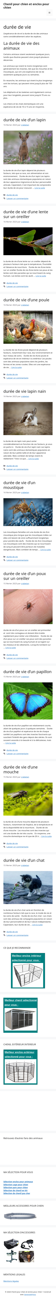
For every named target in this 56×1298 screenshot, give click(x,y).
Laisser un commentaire (17, 198)
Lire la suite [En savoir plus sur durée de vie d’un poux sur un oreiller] (10, 647)
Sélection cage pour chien (15, 1184)
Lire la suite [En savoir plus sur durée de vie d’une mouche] (46, 836)
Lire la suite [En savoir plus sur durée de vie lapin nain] (33, 458)
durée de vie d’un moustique (19, 485)
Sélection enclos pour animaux (18, 1181)
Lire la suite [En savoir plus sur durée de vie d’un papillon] (10, 743)
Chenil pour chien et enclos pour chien (26, 5)
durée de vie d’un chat (24, 860)
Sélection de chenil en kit (15, 1190)
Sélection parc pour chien (15, 1187)
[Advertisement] (22, 1111)
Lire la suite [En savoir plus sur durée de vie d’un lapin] (40, 188)
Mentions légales (11, 1281)
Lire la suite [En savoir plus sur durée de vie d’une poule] (16, 367)
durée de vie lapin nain (24, 391)
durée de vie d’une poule (26, 299)
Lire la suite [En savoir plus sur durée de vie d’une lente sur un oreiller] (41, 276)
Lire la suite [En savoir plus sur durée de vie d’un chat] (37, 924)
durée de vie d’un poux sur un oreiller (24, 576)
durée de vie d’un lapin (24, 119)
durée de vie (12, 195)
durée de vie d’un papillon (27, 671)
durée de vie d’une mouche (20, 769)
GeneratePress (30, 1294)
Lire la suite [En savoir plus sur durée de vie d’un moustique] (45, 549)
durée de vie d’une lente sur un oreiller (25, 214)
